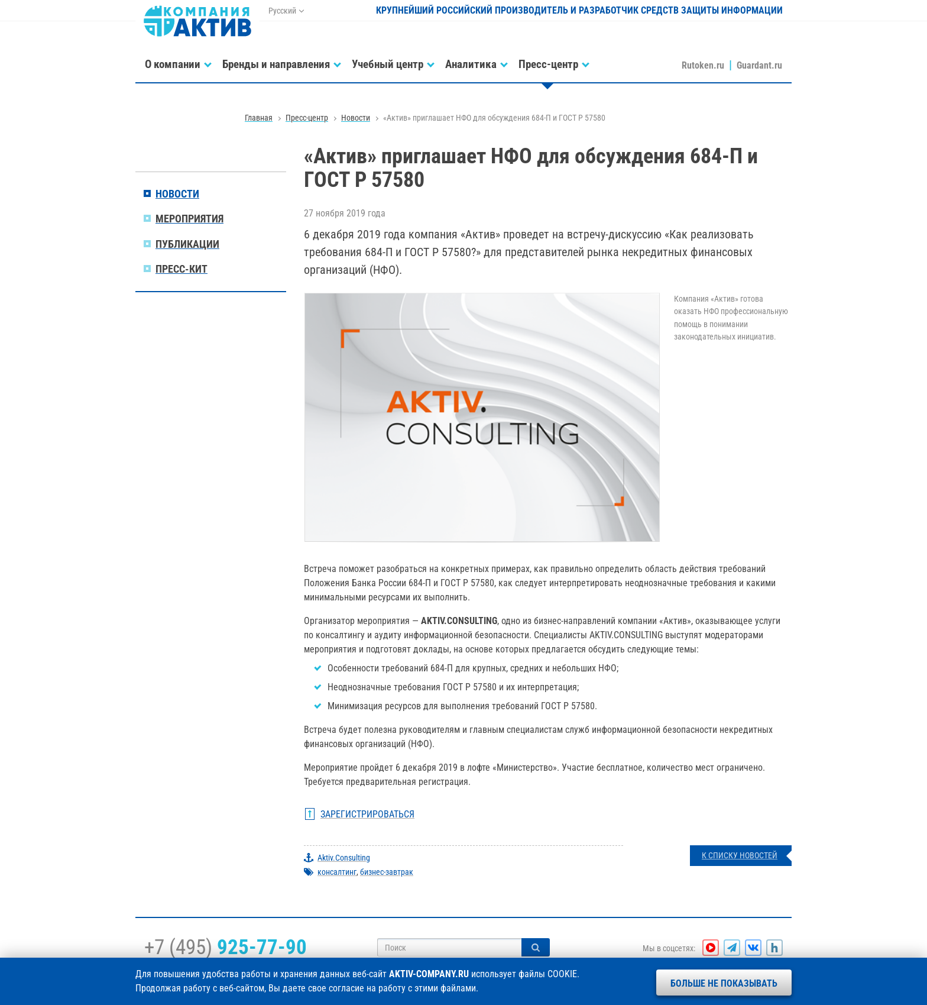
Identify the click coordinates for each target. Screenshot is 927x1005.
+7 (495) (225, 947)
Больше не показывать (723, 983)
